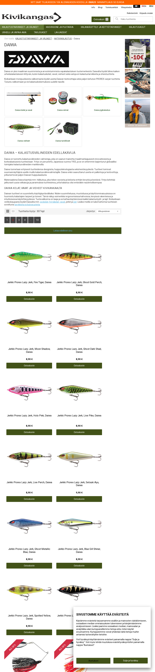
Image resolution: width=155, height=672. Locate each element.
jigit (75, 202)
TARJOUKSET (40, 32)
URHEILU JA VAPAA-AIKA (14, 32)
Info (91, 7)
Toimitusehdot (110, 7)
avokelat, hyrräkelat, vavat (52, 202)
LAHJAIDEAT (61, 32)
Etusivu (84, 576)
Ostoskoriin (19, 278)
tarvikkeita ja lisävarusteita (27, 204)
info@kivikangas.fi (15, 637)
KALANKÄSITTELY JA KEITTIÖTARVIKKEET (101, 27)
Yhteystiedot (124, 7)
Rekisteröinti (132, 13)
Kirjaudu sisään (146, 13)
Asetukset (93, 661)
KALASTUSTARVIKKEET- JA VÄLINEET (20, 27)
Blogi (98, 7)
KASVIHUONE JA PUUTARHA (59, 27)
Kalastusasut (137, 27)
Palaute (84, 592)
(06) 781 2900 (12, 642)
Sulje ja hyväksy (130, 661)
